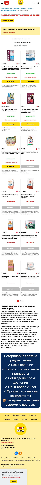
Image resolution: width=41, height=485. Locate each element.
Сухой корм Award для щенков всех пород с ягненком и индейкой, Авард (29, 111)
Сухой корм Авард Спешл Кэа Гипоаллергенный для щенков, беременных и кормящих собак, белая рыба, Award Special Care (10, 68)
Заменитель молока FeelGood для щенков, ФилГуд (29, 67)
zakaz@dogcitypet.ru (7, 442)
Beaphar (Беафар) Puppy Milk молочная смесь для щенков (29, 236)
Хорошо (13, 481)
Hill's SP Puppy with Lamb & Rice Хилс (29, 152)
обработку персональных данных (11, 477)
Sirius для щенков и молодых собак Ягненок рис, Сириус (9, 110)
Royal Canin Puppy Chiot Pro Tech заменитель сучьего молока (30, 277)
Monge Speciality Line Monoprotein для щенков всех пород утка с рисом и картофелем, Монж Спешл (11, 237)
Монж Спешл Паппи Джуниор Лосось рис (10, 195)
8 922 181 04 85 (7, 445)
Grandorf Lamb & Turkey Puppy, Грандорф (10, 277)
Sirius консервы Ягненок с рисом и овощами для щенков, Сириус (11, 152)
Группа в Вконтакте (16, 453)
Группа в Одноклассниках (20, 453)
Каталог (6, 3)
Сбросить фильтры (9, 32)
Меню (2, 3)
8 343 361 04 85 (8, 448)
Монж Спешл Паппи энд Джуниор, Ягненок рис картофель (28, 196)
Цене (25, 39)
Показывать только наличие (22, 42)
